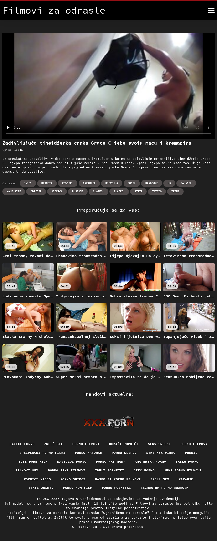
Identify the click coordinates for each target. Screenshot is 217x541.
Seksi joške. (40, 488)
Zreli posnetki (109, 470)
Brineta (46, 183)
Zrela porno (187, 461)
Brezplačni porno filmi (43, 453)
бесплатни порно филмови (164, 488)
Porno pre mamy (110, 461)
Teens (175, 191)
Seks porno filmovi (183, 470)
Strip (138, 191)
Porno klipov (124, 453)
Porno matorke (88, 453)
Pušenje (77, 191)
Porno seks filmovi (67, 470)
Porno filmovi (86, 444)
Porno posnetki (116, 488)
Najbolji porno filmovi (118, 479)
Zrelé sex (53, 444)
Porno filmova (193, 444)
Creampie (89, 183)
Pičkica (57, 191)
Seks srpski (159, 444)
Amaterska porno (150, 461)
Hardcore (151, 183)
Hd (169, 183)
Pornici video (37, 479)
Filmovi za (87, 527)
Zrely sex (159, 479)
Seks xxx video (161, 453)
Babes (28, 183)
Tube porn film (33, 461)
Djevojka (111, 183)
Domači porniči (124, 444)
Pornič (191, 453)
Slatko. (98, 191)
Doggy (132, 183)
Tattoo (157, 191)
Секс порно (144, 470)
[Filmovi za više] (211, 10)
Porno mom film (77, 488)
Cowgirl (67, 183)
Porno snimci (72, 479)
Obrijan (36, 191)
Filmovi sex (26, 470)
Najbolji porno (72, 461)
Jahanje (186, 183)
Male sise (14, 191)
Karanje (186, 479)
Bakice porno (22, 444)
